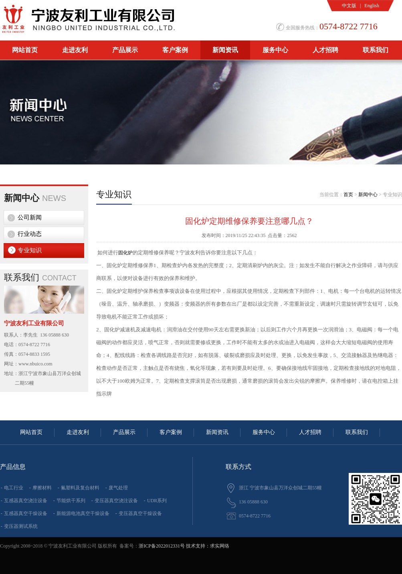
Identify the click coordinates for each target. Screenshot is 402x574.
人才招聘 (325, 50)
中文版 (349, 5)
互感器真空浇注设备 (25, 500)
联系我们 (375, 50)
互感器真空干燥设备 (25, 513)
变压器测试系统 (21, 526)
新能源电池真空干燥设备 (83, 513)
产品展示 (125, 50)
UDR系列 (157, 500)
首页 (348, 194)
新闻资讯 (225, 50)
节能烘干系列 (71, 500)
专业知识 (30, 250)
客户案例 (175, 50)
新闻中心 (368, 194)
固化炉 (125, 253)
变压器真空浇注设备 (116, 500)
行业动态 (30, 234)
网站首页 (25, 50)
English (371, 5)
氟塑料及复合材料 (80, 488)
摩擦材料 (42, 488)
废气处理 (118, 488)
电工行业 (13, 488)
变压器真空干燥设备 (140, 513)
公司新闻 (30, 217)
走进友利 (75, 50)
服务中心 (275, 50)
